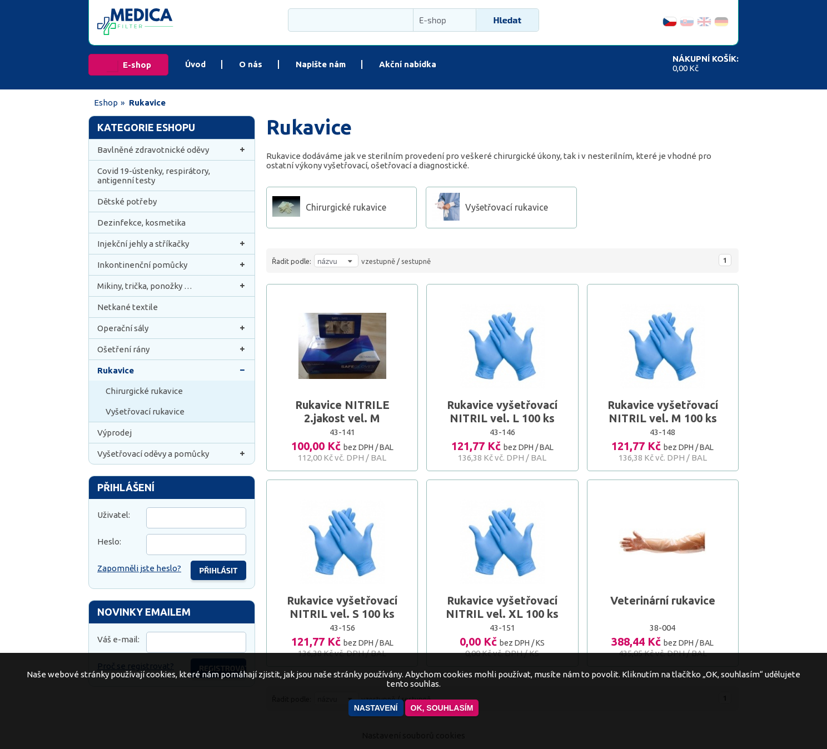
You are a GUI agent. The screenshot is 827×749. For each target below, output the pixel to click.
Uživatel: (113, 515)
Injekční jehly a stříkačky (171, 243)
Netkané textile (127, 307)
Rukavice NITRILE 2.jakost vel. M (342, 411)
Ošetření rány (171, 349)
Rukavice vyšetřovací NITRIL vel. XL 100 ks (502, 607)
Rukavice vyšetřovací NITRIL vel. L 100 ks (502, 411)
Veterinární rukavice (662, 600)
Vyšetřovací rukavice (145, 411)
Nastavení (376, 707)
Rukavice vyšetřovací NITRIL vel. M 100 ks (662, 411)
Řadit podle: (291, 261)
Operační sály (171, 328)
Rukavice (171, 370)
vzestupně (378, 261)
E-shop (137, 64)
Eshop (106, 102)
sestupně (416, 261)
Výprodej (114, 432)
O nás (250, 64)
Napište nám (321, 64)
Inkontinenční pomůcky (171, 264)
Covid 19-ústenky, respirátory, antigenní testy (153, 175)
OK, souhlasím (442, 707)
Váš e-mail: (118, 639)
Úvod (195, 64)
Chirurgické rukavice (144, 391)
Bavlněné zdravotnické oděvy (171, 149)
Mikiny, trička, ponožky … (171, 286)
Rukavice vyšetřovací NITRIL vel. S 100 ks (342, 607)
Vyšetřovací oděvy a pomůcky (171, 453)
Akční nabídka (407, 64)
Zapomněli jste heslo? (139, 568)
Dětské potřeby (127, 201)
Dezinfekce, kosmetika (141, 222)
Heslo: (109, 541)
